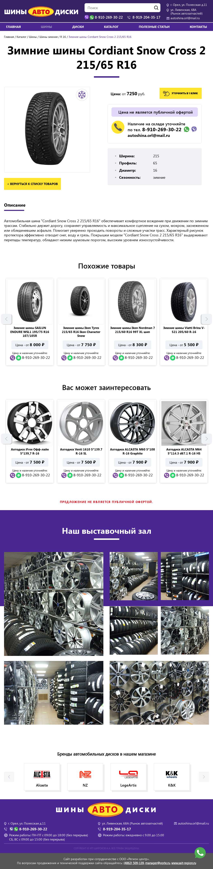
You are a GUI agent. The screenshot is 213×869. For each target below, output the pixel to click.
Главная (13, 26)
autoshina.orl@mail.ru (185, 18)
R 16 (63, 37)
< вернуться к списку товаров (32, 184)
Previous (6, 319)
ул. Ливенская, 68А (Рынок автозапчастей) (187, 11)
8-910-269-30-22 (161, 129)
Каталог (111, 26)
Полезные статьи (154, 26)
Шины (33, 37)
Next (206, 319)
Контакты (198, 26)
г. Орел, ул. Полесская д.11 (189, 5)
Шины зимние (48, 37)
